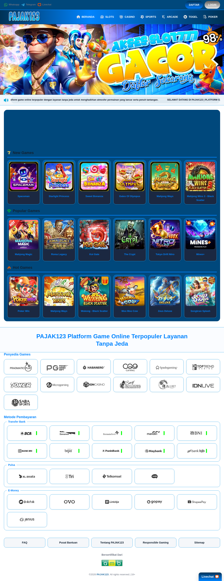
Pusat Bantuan (68, 542)
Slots (107, 17)
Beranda (85, 17)
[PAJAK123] (24, 17)
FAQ (24, 542)
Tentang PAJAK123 (112, 542)
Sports (148, 17)
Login (212, 4)
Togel (190, 17)
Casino (127, 17)
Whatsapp (11, 5)
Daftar (194, 4)
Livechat (44, 5)
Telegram (28, 5)
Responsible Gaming (155, 542)
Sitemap (199, 542)
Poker (210, 17)
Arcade (170, 17)
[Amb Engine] (112, 564)
